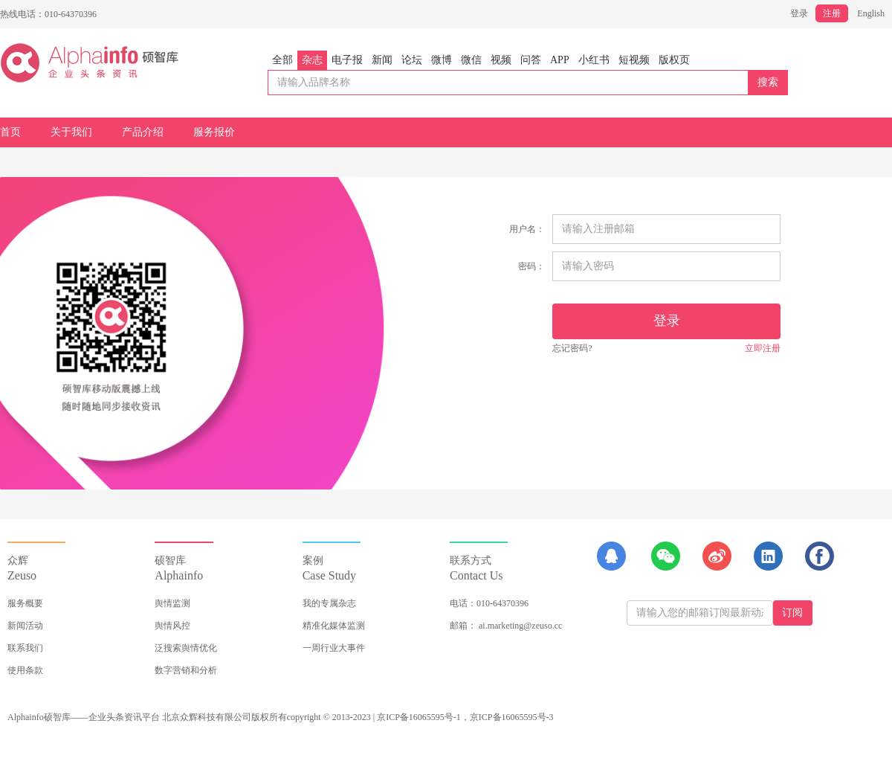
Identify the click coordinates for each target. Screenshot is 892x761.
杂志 (312, 59)
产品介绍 (143, 132)
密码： (531, 266)
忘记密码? (572, 348)
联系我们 (25, 648)
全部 (282, 59)
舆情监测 (172, 603)
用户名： (527, 229)
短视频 (634, 59)
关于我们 (71, 132)
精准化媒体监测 (334, 625)
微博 (441, 59)
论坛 (411, 59)
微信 (471, 59)
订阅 (792, 612)
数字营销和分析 (186, 670)
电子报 (347, 59)
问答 (530, 59)
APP (559, 59)
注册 (832, 13)
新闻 (382, 59)
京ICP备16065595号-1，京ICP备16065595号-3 (465, 717)
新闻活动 (25, 625)
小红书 (594, 59)
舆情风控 (172, 625)
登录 (799, 13)
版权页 (674, 59)
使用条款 (25, 670)
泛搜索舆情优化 (186, 648)
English (871, 13)
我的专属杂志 (329, 603)
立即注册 (762, 348)
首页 (10, 132)
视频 (501, 59)
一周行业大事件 (334, 648)
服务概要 (25, 603)
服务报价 (214, 132)
